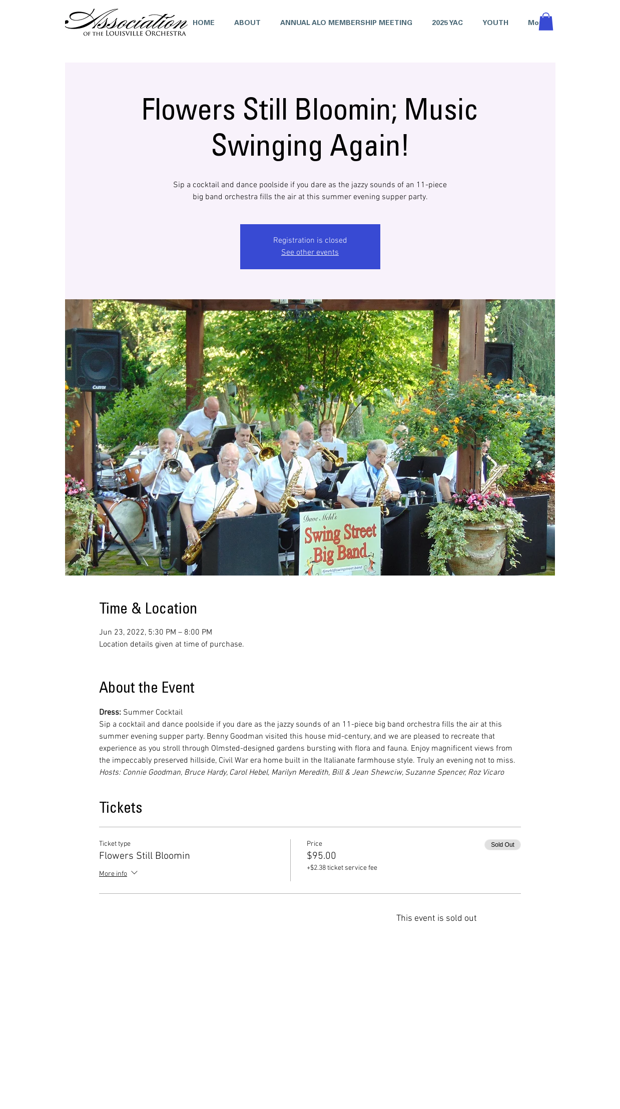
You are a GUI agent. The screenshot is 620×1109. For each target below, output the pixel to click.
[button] (445, 24)
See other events (310, 253)
